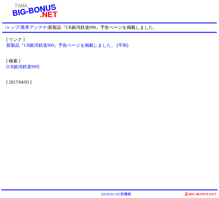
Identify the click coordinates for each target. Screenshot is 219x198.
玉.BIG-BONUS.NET (200, 194)
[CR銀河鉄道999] (22, 66)
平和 (122, 45)
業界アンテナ (34, 27)
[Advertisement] (141, 10)
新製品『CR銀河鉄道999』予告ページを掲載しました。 (60, 45)
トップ (12, 27)
